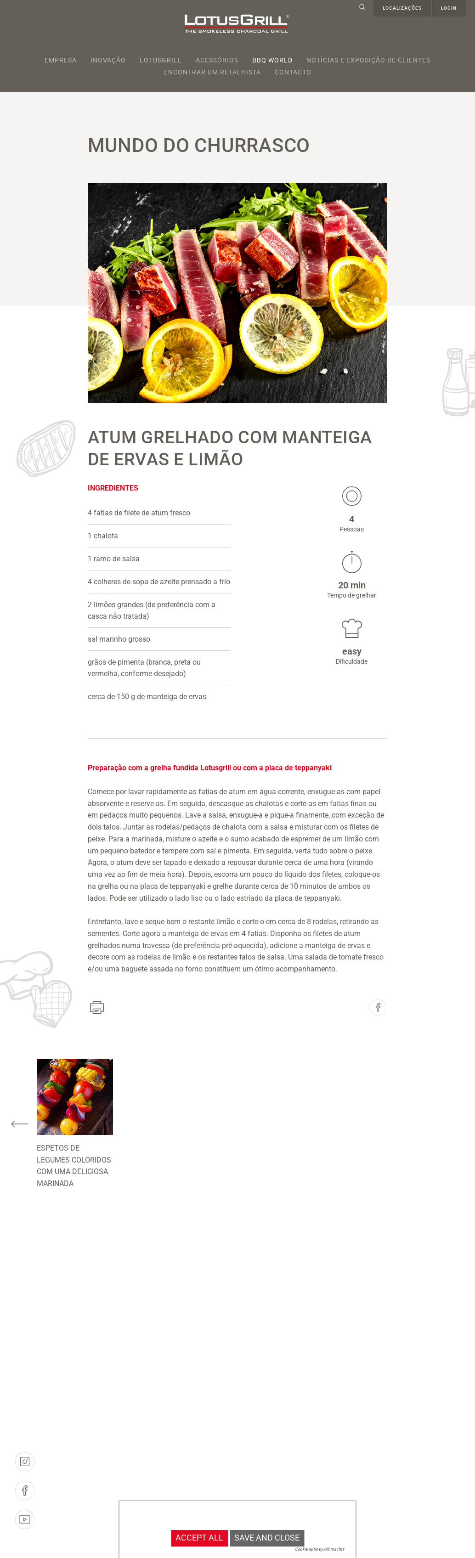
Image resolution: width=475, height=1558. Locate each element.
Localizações (402, 8)
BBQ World (272, 60)
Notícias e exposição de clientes (368, 60)
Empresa (61, 60)
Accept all (199, 1537)
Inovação (108, 60)
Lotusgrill (161, 60)
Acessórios (217, 60)
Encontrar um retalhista (212, 72)
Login (449, 8)
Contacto (293, 72)
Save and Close (267, 1537)
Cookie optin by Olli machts (320, 1549)
